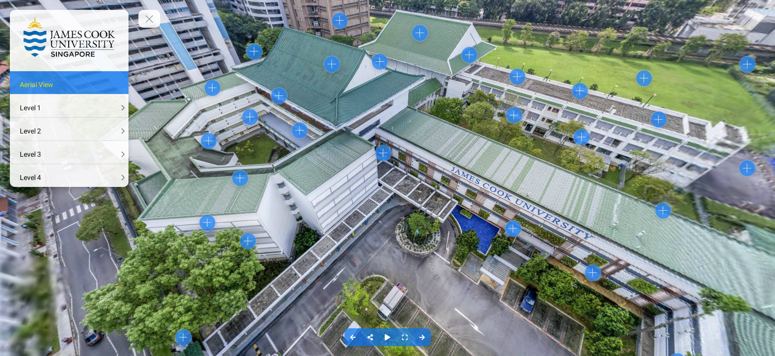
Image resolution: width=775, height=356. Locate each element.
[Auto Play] (387, 337)
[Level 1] (69, 105)
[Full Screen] (405, 337)
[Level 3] (69, 152)
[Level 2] (69, 129)
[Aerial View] (69, 82)
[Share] (370, 337)
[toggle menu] (149, 19)
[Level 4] (69, 175)
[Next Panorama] (422, 337)
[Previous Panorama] (353, 337)
